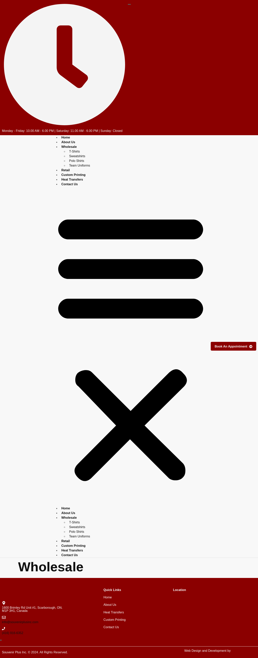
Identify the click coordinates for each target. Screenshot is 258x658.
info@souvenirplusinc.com (20, 622)
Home (65, 508)
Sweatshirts (77, 156)
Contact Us (69, 184)
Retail (65, 541)
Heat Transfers (72, 550)
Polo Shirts (76, 160)
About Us (68, 513)
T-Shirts (74, 151)
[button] (131, 346)
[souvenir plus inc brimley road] (214, 614)
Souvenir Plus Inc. (14, 652)
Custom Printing (73, 545)
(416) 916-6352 (12, 633)
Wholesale (69, 146)
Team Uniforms (79, 165)
